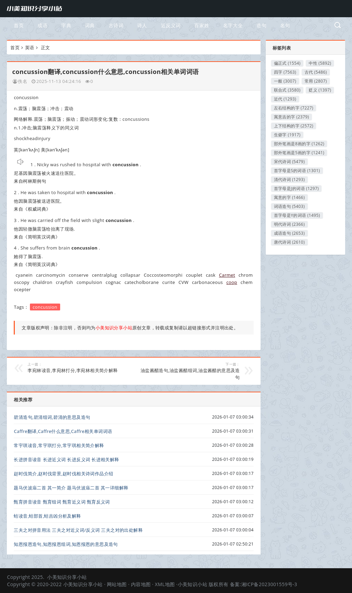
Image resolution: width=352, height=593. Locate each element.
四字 (285, 72)
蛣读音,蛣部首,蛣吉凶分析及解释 (47, 516)
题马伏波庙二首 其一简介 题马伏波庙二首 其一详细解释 (71, 488)
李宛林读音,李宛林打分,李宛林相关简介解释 (78, 367)
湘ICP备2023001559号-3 (269, 584)
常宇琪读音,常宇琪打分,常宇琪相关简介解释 (59, 445)
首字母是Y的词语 (297, 215)
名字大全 (233, 25)
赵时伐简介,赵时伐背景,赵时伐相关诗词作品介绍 (63, 473)
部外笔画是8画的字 (299, 144)
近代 (285, 99)
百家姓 (201, 25)
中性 (320, 63)
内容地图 (141, 584)
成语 (42, 25)
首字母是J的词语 (296, 188)
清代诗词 (289, 179)
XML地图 (165, 584)
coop (231, 282)
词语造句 (289, 206)
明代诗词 (289, 224)
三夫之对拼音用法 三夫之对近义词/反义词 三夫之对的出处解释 (78, 530)
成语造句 (289, 233)
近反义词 (171, 25)
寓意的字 (289, 197)
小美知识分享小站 (67, 577)
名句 (285, 25)
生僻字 (287, 135)
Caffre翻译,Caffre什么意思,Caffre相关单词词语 (63, 431)
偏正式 (287, 63)
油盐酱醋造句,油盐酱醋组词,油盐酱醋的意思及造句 (189, 371)
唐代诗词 (289, 242)
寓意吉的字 (291, 117)
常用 (316, 81)
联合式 (287, 90)
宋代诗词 (289, 162)
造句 (261, 25)
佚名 (22, 81)
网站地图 (117, 584)
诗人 (142, 25)
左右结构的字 (294, 108)
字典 (66, 25)
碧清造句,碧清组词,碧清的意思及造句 (52, 417)
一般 (285, 81)
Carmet (227, 275)
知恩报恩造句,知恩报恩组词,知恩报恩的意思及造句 (66, 544)
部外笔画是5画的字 (299, 153)
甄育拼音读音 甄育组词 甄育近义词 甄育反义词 (62, 502)
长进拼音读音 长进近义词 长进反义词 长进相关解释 (66, 459)
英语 (29, 47)
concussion (45, 307)
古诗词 (116, 25)
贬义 (320, 90)
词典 (90, 25)
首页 (19, 25)
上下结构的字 (294, 126)
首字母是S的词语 (297, 170)
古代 (316, 72)
